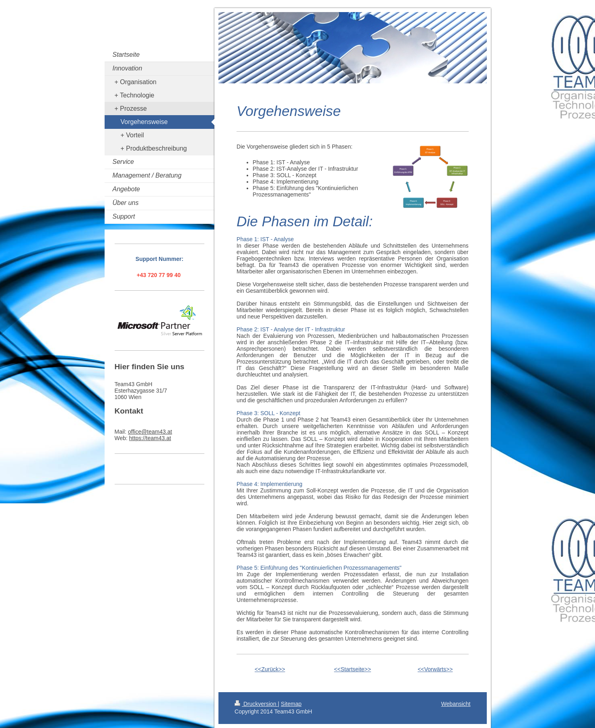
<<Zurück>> (270, 669)
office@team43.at (150, 431)
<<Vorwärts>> (435, 669)
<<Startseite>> (352, 669)
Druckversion (256, 704)
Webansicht (456, 704)
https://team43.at (150, 438)
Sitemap (291, 704)
